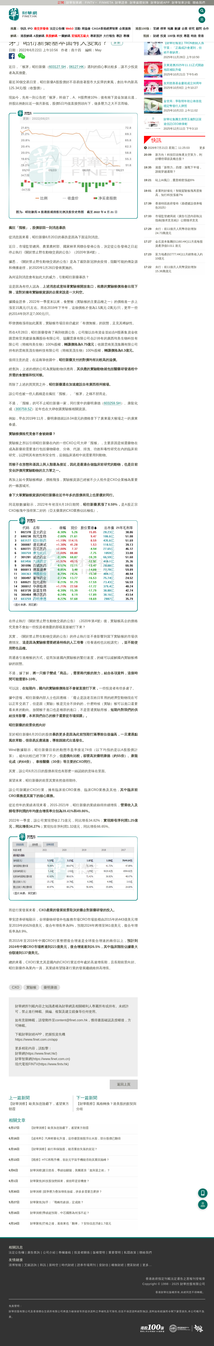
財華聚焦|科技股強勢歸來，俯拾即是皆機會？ (59, 1181)
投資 (163, 36)
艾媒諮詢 (30, 1265)
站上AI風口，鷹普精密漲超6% (174, 180)
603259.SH (112, 403)
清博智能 (15, 1265)
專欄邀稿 (65, 1252)
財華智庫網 (74, 2)
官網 (156, 28)
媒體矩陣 (139, 2)
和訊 (43, 1265)
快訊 (23, 28)
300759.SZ (23, 409)
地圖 (170, 28)
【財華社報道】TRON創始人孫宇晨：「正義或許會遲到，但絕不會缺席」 (184, 47)
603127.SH (57, 67)
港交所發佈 (41, 28)
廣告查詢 (33, 1252)
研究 (192, 28)
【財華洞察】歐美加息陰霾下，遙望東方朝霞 (59, 1127)
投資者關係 (82, 1252)
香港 (201, 36)
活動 (77, 28)
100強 (171, 36)
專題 (187, 36)
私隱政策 (130, 1252)
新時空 (54, 1265)
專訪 (119, 36)
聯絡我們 (199, 2)
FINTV (89, 2)
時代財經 (68, 1265)
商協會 (86, 28)
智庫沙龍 (181, 2)
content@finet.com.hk (71, 1020)
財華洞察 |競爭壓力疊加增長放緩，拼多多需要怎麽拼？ (66, 1191)
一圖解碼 (64, 36)
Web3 (69, 28)
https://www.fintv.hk (53, 1064)
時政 (194, 36)
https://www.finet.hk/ (41, 1053)
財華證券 (121, 2)
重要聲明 (114, 1252)
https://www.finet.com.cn (51, 1059)
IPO (30, 28)
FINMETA (106, 2)
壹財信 (103, 1265)
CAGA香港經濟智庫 (105, 28)
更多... (147, 1265)
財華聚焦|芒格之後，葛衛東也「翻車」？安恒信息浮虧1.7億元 (70, 1223)
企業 (184, 28)
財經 (156, 36)
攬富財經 (133, 1265)
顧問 (199, 28)
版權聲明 (99, 1252)
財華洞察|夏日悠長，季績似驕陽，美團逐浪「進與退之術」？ (70, 1170)
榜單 (163, 28)
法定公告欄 (57, 28)
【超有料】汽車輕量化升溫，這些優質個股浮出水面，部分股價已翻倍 (75, 1138)
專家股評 (96, 36)
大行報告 (109, 36)
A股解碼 (38, 36)
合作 (206, 28)
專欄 (126, 36)
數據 (177, 28)
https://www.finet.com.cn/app (36, 1039)
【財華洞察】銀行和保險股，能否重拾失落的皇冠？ (63, 1149)
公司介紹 (49, 1252)
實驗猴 (31, 987)
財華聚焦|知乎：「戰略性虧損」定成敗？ (57, 1202)
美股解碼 (51, 36)
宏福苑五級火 (80, 36)
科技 (179, 36)
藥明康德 (50, 987)
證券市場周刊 (86, 1265)
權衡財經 (117, 1265)
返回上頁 (123, 1084)
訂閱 (61, 2)
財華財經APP (160, 2)
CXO (15, 987)
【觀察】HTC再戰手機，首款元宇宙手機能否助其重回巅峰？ (69, 1159)
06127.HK (76, 67)
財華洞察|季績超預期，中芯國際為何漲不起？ (59, 1212)
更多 (202, 147)
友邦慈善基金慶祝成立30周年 (183, 83)
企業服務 (125, 28)
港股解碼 (26, 36)
